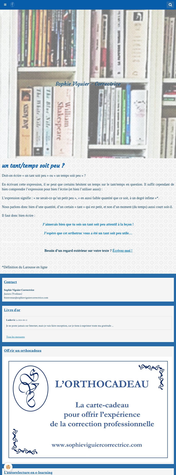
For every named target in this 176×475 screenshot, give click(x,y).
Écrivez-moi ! (122, 251)
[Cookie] (8, 467)
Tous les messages (15, 337)
